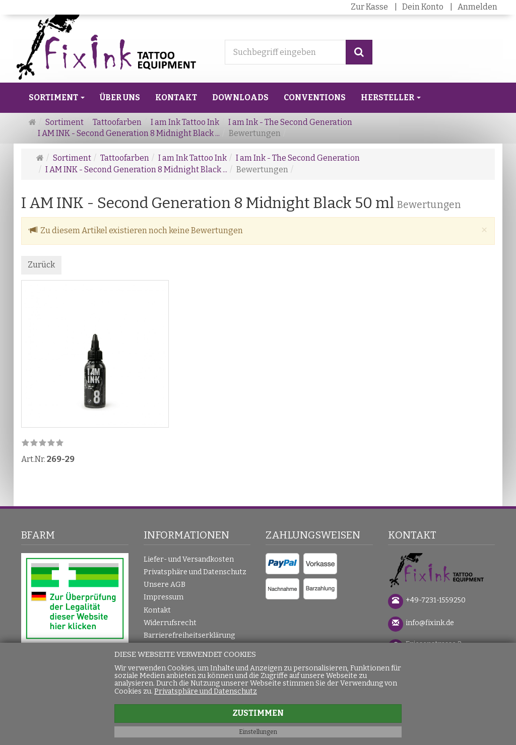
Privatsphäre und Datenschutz (195, 572)
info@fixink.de (430, 623)
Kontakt (176, 97)
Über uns (120, 97)
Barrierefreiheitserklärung (189, 635)
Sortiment (57, 97)
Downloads (240, 97)
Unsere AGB (164, 584)
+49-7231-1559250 (436, 600)
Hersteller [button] (391, 97)
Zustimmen (258, 713)
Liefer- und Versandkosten (189, 559)
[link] (42, 443)
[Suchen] (359, 52)
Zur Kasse (369, 7)
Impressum (163, 597)
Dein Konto (422, 7)
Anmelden (477, 7)
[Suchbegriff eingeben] (285, 52)
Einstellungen (258, 731)
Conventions (315, 97)
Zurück (41, 264)
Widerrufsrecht (170, 623)
